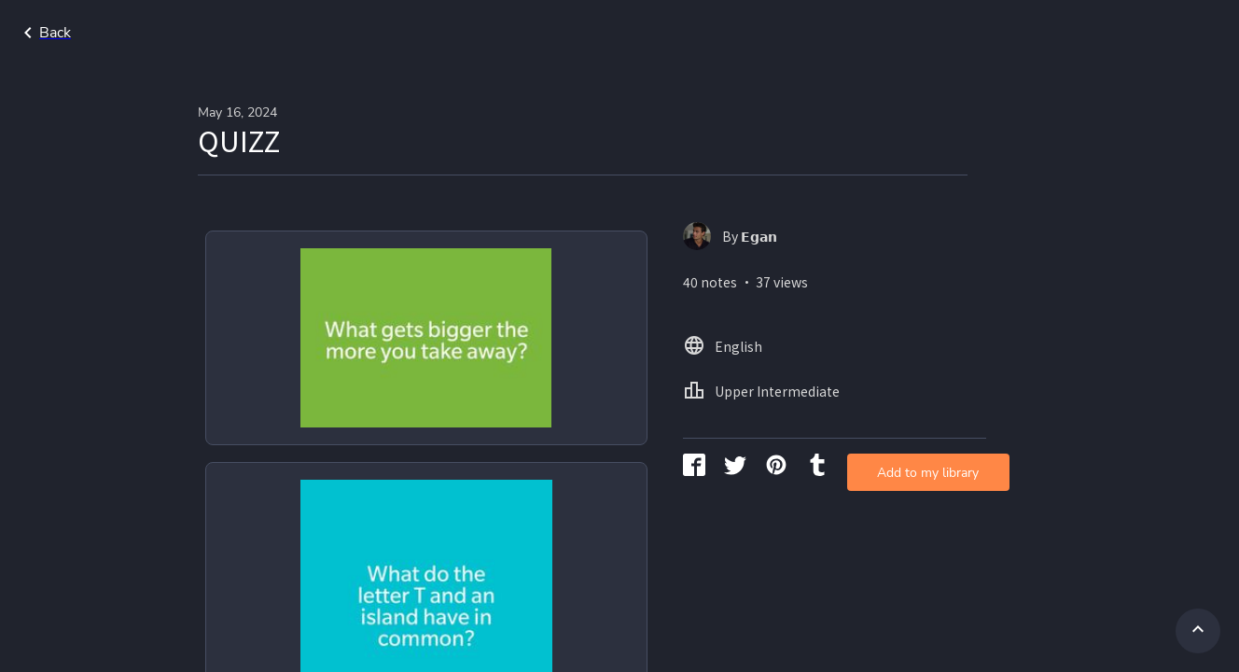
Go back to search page (180, 32)
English (1016, 32)
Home (943, 32)
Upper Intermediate (1135, 32)
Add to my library (838, 303)
